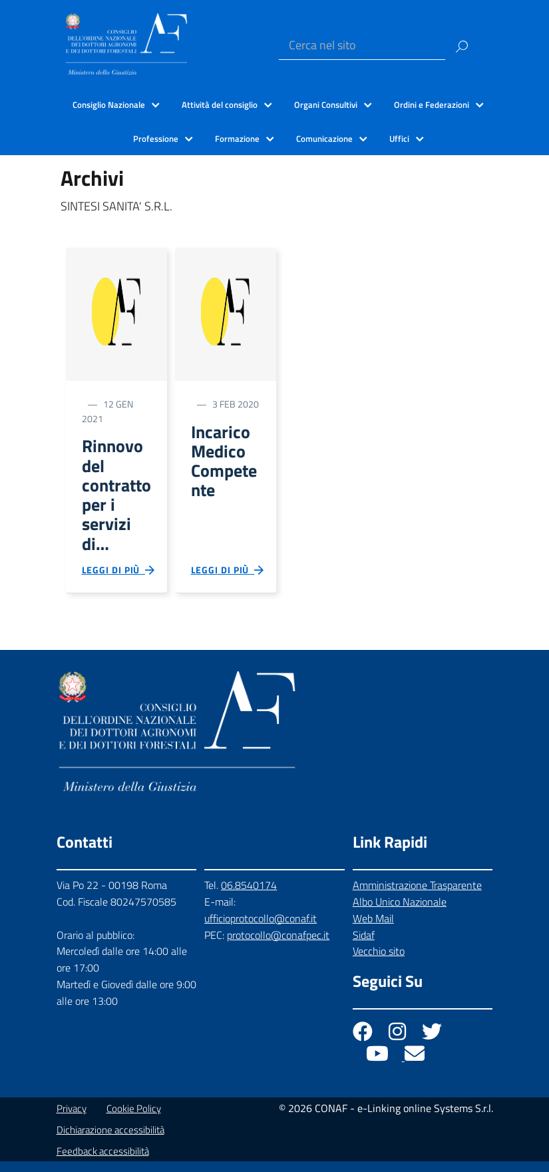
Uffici (399, 138)
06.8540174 (249, 896)
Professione (155, 138)
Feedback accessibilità (103, 1161)
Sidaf (364, 946)
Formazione (237, 138)
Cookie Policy (133, 1119)
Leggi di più (119, 579)
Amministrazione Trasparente (417, 896)
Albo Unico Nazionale (400, 912)
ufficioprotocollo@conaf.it (260, 929)
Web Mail (373, 929)
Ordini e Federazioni (431, 104)
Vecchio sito (379, 962)
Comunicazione (324, 138)
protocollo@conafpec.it (278, 946)
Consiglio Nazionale (109, 104)
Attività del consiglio (220, 104)
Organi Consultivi (325, 104)
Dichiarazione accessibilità (110, 1140)
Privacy (72, 1119)
